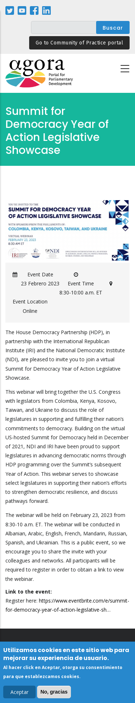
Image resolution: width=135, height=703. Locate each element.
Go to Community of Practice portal (79, 43)
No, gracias (53, 693)
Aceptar (19, 693)
